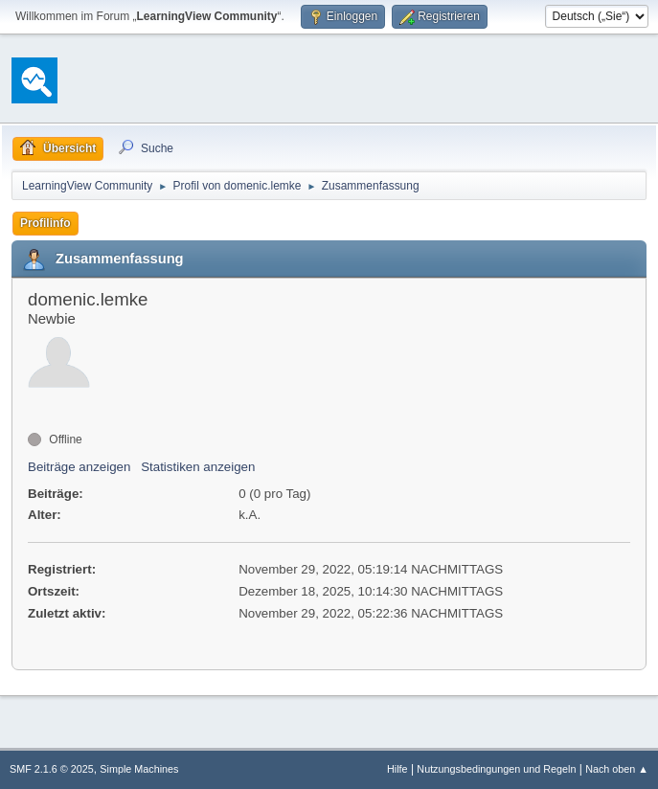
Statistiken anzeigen (198, 467)
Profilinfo (45, 223)
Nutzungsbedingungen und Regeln (496, 769)
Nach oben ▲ (616, 769)
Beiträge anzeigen (79, 467)
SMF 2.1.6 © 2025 (52, 769)
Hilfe (397, 769)
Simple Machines (139, 769)
